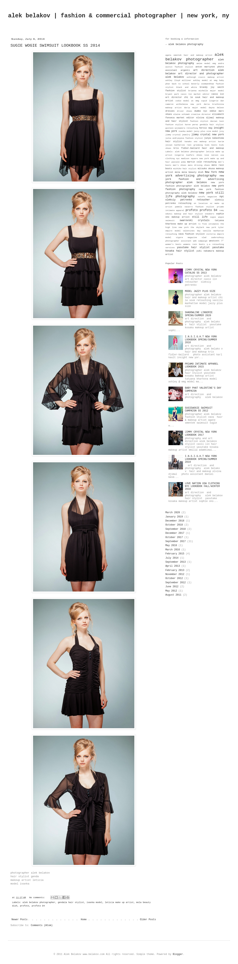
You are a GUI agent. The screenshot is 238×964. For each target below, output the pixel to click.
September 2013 (175, 562)
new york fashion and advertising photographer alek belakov (194, 179)
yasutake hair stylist (193, 247)
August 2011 (173, 595)
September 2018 (175, 529)
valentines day (191, 231)
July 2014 (171, 558)
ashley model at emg (205, 80)
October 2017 (174, 537)
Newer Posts (19, 919)
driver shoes (184, 111)
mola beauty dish (192, 172)
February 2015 (174, 553)
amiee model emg (206, 63)
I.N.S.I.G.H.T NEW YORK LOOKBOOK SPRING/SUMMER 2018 (201, 339)
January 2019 (174, 516)
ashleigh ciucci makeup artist (205, 77)
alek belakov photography (185, 44)
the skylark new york (203, 227)
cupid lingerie (209, 101)
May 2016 (171, 545)
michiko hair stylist (184, 169)
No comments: (37, 897)
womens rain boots (194, 244)
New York (211, 172)
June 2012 (171, 586)
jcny (221, 131)
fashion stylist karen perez (181, 125)
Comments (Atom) (42, 925)
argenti (185, 70)
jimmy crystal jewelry (177, 135)
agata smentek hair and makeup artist (188, 55)
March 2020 (172, 512)
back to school (180, 84)
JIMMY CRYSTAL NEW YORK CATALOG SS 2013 (201, 271)
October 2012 (174, 578)
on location (201, 203)
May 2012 (171, 591)
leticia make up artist (119, 902)
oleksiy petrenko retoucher (187, 199)
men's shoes (179, 165)
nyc (221, 196)
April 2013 (172, 566)
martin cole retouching (201, 162)
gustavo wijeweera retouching (181, 128)
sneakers (209, 214)
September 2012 (175, 582)
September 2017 (175, 541)
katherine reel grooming (188, 145)
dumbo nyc (200, 111)
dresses (169, 111)
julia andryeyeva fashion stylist (184, 138)
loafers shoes (194, 155)
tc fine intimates (208, 224)
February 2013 (174, 570)
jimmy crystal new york (207, 134)
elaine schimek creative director (192, 114)
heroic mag (205, 128)
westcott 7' (216, 241)
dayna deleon (216, 108)
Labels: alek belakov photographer (185, 152)
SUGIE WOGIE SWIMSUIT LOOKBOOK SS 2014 (55, 45)
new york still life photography (194, 194)
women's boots (173, 244)
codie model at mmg (187, 101)
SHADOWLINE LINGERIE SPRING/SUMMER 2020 (199, 314)
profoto (24, 906)
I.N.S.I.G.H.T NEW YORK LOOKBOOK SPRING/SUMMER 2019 (201, 459)
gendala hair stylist (71, 902)
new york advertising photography (194, 173)
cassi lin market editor (195, 94)
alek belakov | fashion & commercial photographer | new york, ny (118, 16)
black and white (186, 87)
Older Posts (148, 919)
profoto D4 (38, 906)
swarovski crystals (194, 220)
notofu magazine (207, 197)
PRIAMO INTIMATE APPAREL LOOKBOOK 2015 (201, 365)
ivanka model (94, 902)
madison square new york (195, 158)
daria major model (195, 108)
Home (84, 919)
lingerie (179, 155)
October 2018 (174, 524)
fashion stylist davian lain (207, 121)
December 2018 (174, 520)
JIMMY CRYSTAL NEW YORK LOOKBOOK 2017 (201, 433)
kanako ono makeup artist (200, 142)
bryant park (172, 94)
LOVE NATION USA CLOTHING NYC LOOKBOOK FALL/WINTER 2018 (202, 486)
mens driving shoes (199, 165)
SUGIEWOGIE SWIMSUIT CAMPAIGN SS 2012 (199, 409)
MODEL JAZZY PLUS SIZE (200, 291)
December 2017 (174, 533)
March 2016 (172, 549)
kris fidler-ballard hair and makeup (198, 148)
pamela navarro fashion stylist (194, 207)
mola (177, 172)
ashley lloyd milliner (178, 80)
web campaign (200, 241)
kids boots (211, 145)
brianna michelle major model (206, 91)
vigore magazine (186, 237)
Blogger (178, 954)
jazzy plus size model (206, 131)
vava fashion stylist (191, 234)
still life (200, 217)
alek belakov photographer (39, 902)
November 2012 (174, 574)
